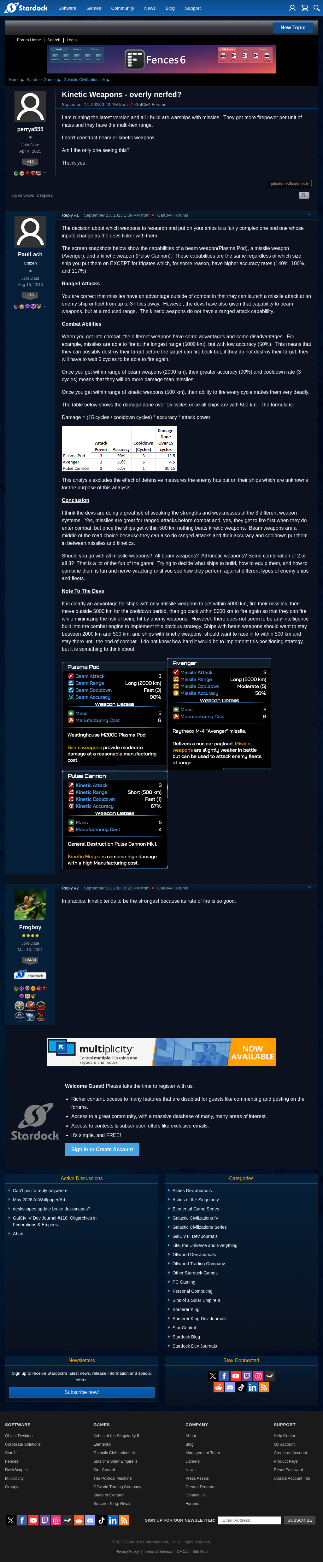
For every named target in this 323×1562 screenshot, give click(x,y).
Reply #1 (70, 215)
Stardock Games (41, 79)
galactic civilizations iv (289, 183)
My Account (284, 1444)
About (190, 1435)
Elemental (102, 1444)
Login (72, 40)
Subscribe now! (81, 1392)
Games (93, 8)
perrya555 (30, 129)
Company (196, 1424)
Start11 (11, 1452)
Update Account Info (292, 1478)
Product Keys (286, 1461)
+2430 (30, 960)
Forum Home (29, 40)
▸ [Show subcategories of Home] (22, 79)
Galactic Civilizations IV (84, 79)
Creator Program (200, 1486)
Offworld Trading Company (117, 1486)
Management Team (202, 1452)
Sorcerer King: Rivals (112, 1503)
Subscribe (299, 1520)
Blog (170, 8)
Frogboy (30, 927)
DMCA (182, 1551)
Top (309, 215)
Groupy (11, 1486)
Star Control (104, 1469)
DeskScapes (16, 1469)
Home (14, 79)
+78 (30, 295)
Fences (11, 1461)
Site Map (200, 1551)
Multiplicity (14, 1478)
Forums (192, 1503)
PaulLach (30, 254)
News (150, 8)
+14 (30, 161)
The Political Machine (112, 1478)
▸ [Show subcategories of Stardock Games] (59, 79)
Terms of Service (158, 1551)
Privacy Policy (127, 1551)
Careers (192, 1461)
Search (53, 40)
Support (193, 8)
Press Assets (197, 1478)
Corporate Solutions (23, 1444)
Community (122, 8)
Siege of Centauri (109, 1495)
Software (67, 8)
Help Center (284, 1435)
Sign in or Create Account (102, 1149)
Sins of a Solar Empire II (115, 1461)
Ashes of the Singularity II (116, 1435)
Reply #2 (70, 888)
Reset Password (288, 1469)
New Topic (293, 27)
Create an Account (290, 1452)
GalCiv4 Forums (147, 104)
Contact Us (195, 1495)
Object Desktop (19, 1435)
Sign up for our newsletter (179, 1520)
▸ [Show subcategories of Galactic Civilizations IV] (108, 79)
